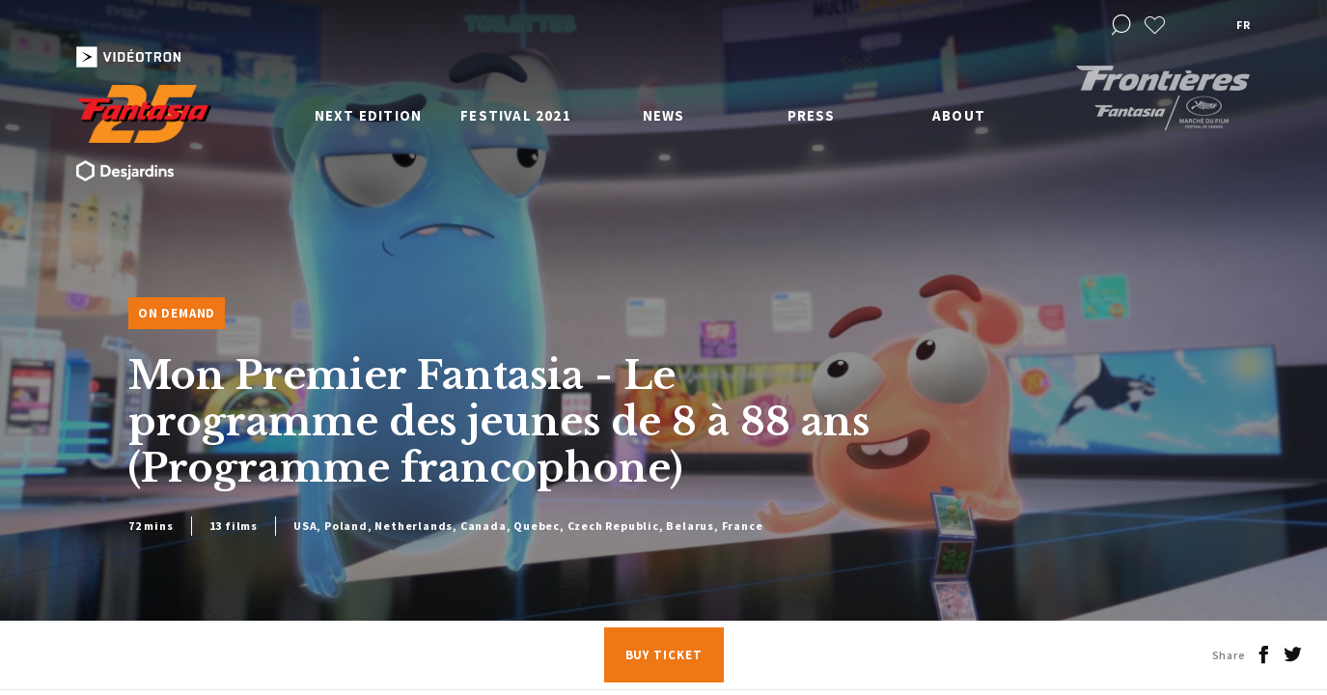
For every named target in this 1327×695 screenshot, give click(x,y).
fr (1243, 24)
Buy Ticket (664, 655)
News (664, 115)
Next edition (368, 115)
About (958, 115)
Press (812, 115)
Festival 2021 (515, 115)
